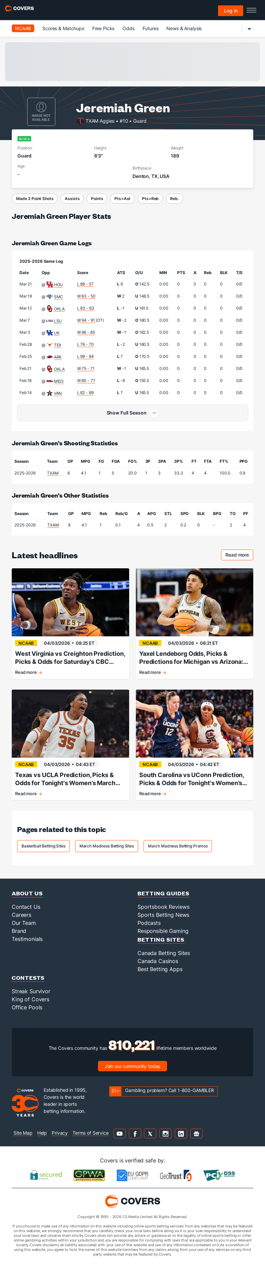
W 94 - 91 (86, 320)
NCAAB (23, 28)
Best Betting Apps (160, 969)
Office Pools (27, 1007)
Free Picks (103, 28)
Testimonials (27, 939)
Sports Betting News (163, 914)
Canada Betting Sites (164, 953)
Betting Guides (164, 893)
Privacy (60, 1133)
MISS (59, 381)
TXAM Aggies (100, 120)
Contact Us (26, 906)
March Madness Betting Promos (178, 845)
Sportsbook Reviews (163, 906)
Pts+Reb (150, 198)
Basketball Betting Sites (43, 845)
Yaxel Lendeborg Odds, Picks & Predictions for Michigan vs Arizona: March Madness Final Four (191, 658)
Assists (72, 198)
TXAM (52, 472)
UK (57, 332)
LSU (58, 320)
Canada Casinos (158, 961)
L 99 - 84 (85, 356)
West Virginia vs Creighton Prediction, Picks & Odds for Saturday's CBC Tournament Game (70, 658)
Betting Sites (161, 939)
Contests (28, 977)
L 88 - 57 (85, 284)
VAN (58, 393)
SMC (58, 296)
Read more (239, 556)
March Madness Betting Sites (107, 845)
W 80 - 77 (86, 380)
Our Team (24, 922)
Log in (230, 10)
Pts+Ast (122, 198)
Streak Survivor (31, 991)
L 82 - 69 (85, 392)
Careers (21, 914)
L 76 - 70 (85, 344)
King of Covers (30, 999)
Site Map (23, 1133)
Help (42, 1133)
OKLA (59, 308)
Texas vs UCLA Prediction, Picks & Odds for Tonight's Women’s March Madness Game (65, 779)
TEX (58, 344)
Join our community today (133, 1066)
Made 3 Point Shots (34, 198)
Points (97, 198)
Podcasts (149, 922)
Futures (151, 28)
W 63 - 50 (86, 296)
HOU (58, 284)
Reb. (174, 198)
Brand (19, 931)
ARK (58, 357)
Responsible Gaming (163, 931)
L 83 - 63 (85, 308)
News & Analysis (184, 28)
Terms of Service (90, 1133)
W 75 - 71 (86, 368)
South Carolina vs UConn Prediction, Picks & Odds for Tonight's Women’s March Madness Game (191, 779)
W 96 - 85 (86, 332)
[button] (132, 412)
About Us (27, 893)
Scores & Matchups (63, 28)
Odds (128, 28)
